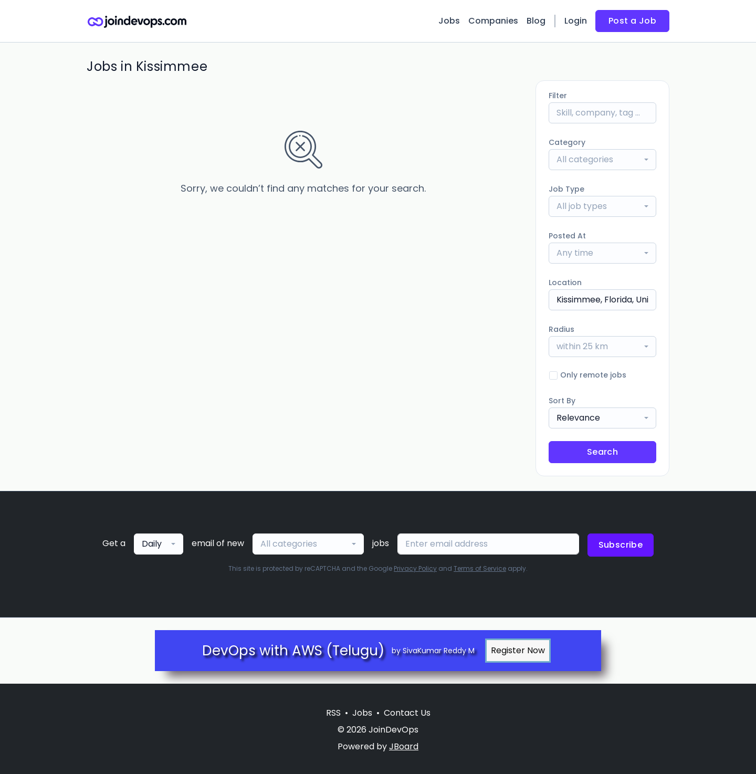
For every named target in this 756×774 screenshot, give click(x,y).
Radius (561, 329)
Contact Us (407, 713)
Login (575, 21)
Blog (536, 21)
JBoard (403, 746)
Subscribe (620, 545)
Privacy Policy (415, 568)
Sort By (562, 400)
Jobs (449, 21)
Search (602, 452)
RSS (333, 713)
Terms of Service (480, 568)
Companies (493, 21)
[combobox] (602, 159)
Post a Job (632, 21)
